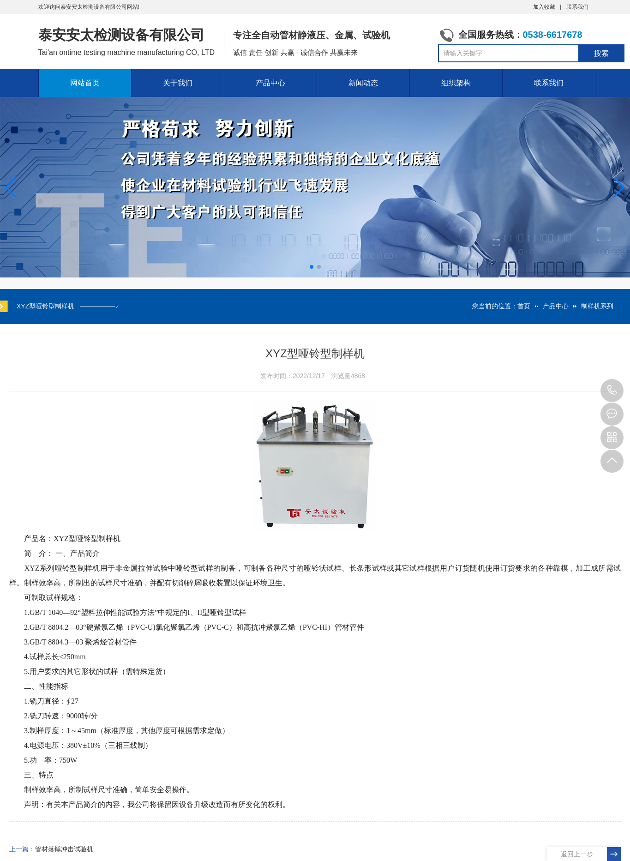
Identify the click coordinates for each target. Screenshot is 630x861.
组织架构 (456, 83)
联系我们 (577, 7)
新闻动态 (363, 83)
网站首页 (85, 83)
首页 (523, 306)
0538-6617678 (612, 390)
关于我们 (177, 83)
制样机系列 (597, 306)
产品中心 (270, 83)
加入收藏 (544, 7)
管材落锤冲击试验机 (64, 849)
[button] (619, 187)
